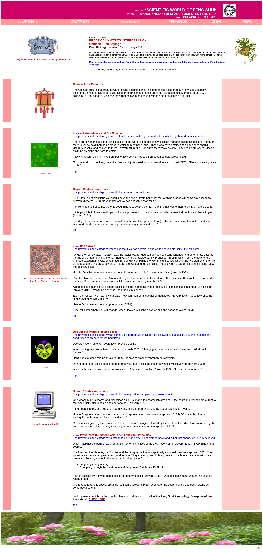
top (75, 171)
